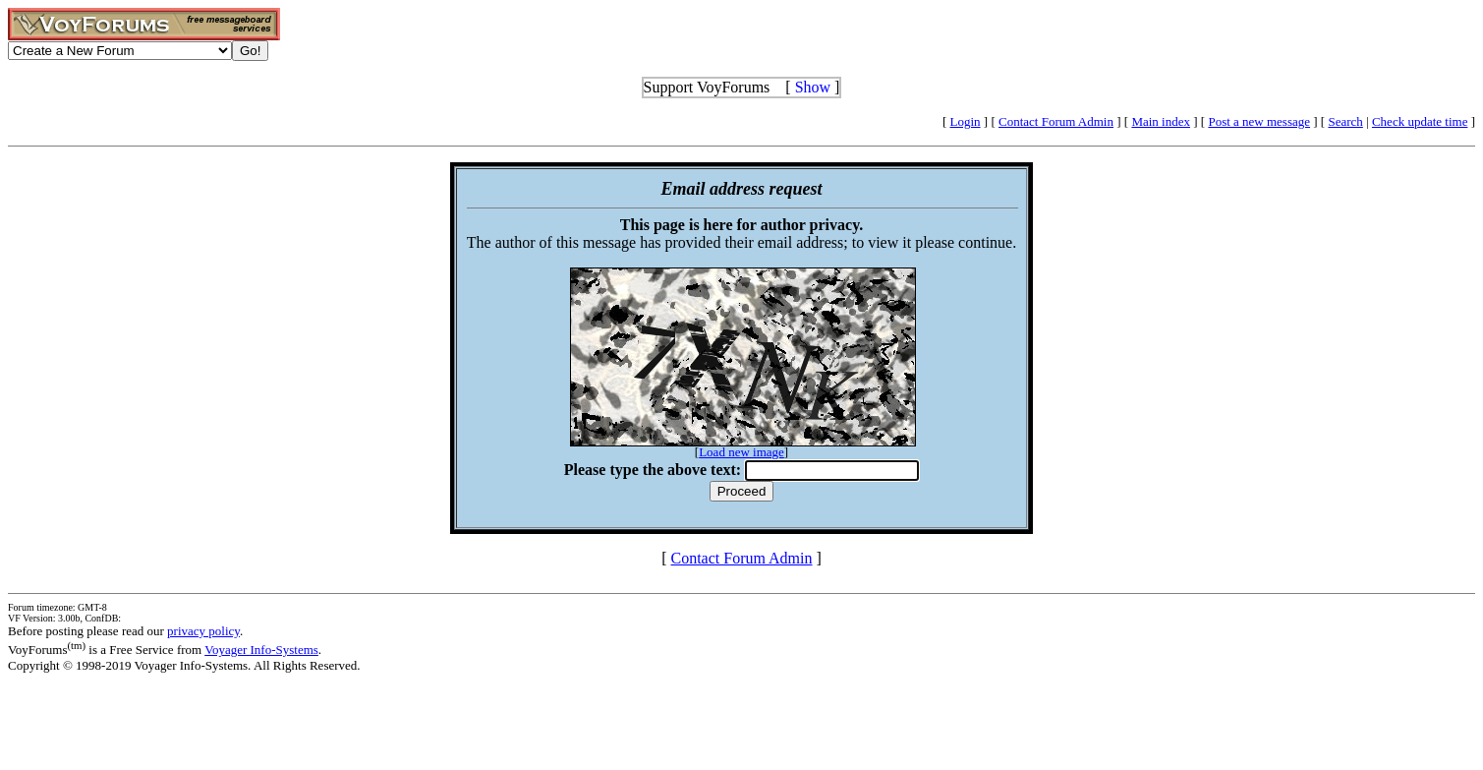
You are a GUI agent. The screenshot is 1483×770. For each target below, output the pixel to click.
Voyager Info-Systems (261, 649)
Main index (1160, 121)
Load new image (741, 451)
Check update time (1419, 121)
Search (1345, 121)
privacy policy (203, 630)
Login (965, 121)
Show (812, 87)
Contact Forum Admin (1055, 121)
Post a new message (1259, 121)
